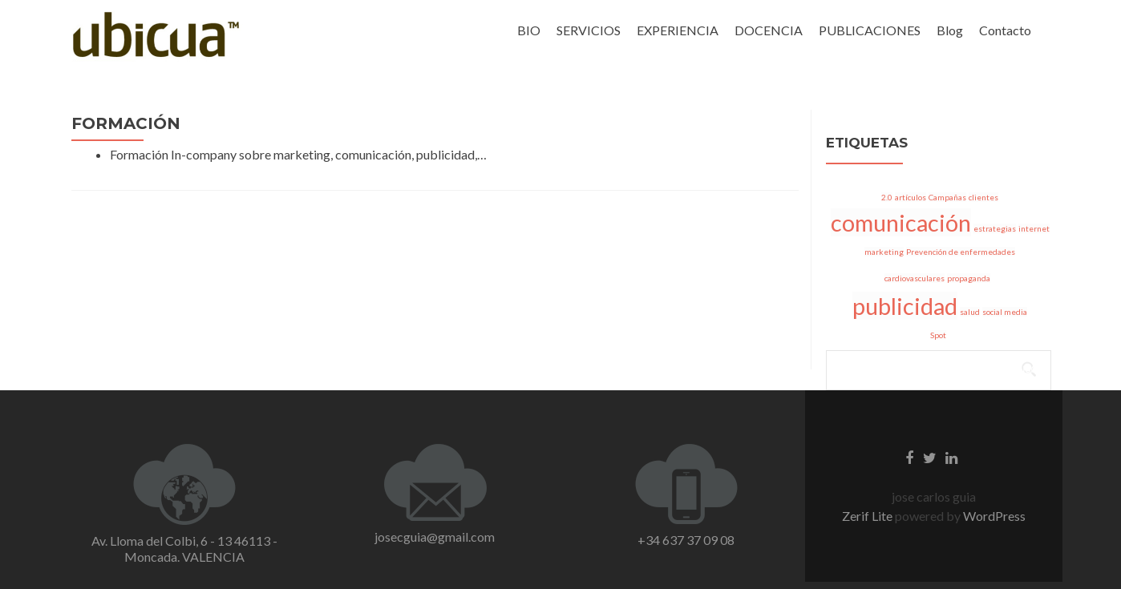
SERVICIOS (588, 30)
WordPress (993, 515)
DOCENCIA (769, 30)
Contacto (1005, 30)
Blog (950, 30)
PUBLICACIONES (870, 30)
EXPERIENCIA (677, 30)
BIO (528, 30)
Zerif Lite (868, 515)
